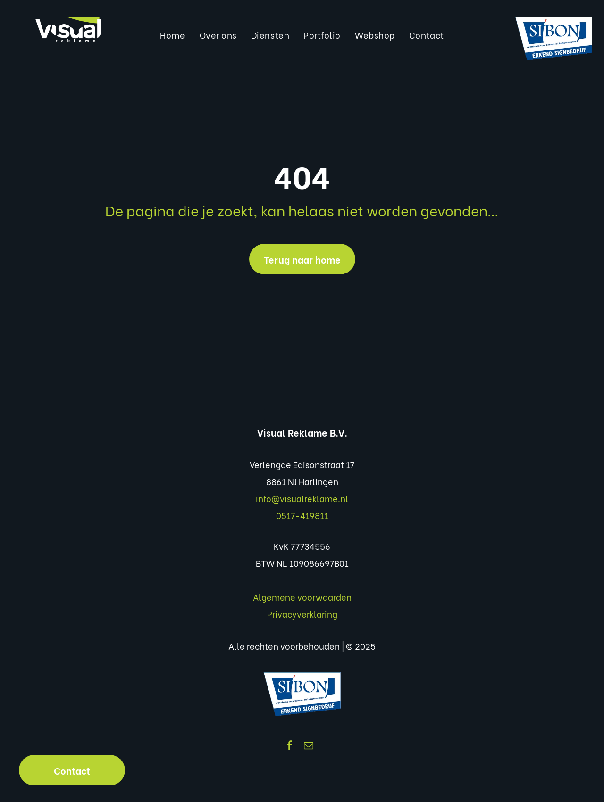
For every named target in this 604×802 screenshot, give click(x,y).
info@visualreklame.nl (302, 498)
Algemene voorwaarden (302, 596)
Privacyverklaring (302, 613)
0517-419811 (302, 515)
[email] (309, 746)
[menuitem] (172, 34)
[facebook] (290, 746)
